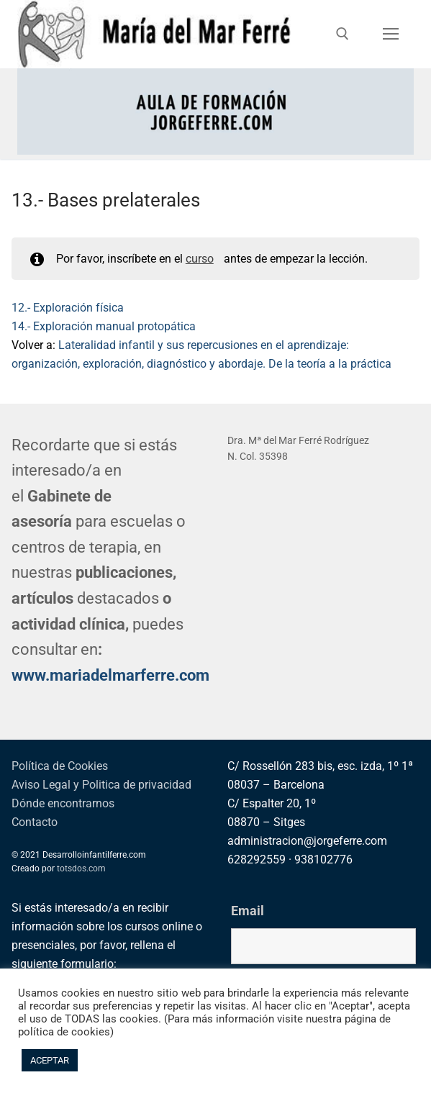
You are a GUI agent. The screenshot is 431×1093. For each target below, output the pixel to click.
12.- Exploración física (68, 307)
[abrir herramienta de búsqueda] (342, 33)
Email (247, 910)
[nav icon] (391, 34)
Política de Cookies (60, 766)
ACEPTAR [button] (49, 1060)
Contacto (35, 822)
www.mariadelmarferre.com (110, 675)
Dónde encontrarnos (63, 803)
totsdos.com (81, 868)
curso (200, 259)
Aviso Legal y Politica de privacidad (101, 785)
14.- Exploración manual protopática (104, 326)
